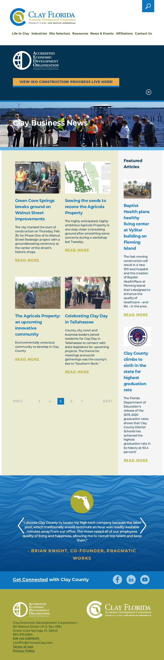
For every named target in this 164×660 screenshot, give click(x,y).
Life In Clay (20, 33)
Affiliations (124, 33)
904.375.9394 (23, 634)
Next (108, 401)
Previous (21, 525)
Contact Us (143, 33)
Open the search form (148, 6)
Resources (80, 33)
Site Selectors (59, 33)
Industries (39, 33)
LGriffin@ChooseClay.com (33, 642)
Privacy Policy (24, 651)
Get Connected (30, 579)
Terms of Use (23, 647)
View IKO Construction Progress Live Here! (66, 82)
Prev (18, 401)
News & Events (102, 33)
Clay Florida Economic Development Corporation (42, 17)
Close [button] (148, 92)
